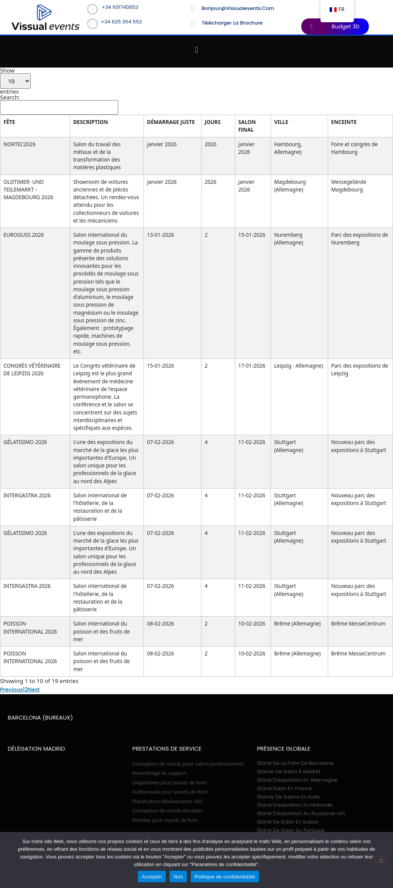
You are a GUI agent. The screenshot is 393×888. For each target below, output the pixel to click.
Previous (11, 480)
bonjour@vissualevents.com (237, 8)
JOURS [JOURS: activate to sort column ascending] (263, 122)
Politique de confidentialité (225, 877)
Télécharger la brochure (232, 22)
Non (178, 877)
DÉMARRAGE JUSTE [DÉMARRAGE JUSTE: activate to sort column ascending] (230, 126)
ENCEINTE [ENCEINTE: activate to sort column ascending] (362, 122)
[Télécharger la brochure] (193, 23)
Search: (59, 104)
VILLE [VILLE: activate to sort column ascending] (312, 122)
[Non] (380, 859)
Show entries (15, 81)
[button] (196, 49)
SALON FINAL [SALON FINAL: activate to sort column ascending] (288, 126)
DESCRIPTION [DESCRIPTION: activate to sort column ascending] (73, 122)
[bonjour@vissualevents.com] (193, 9)
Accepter (152, 877)
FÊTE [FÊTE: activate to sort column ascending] (9, 122)
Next (34, 480)
